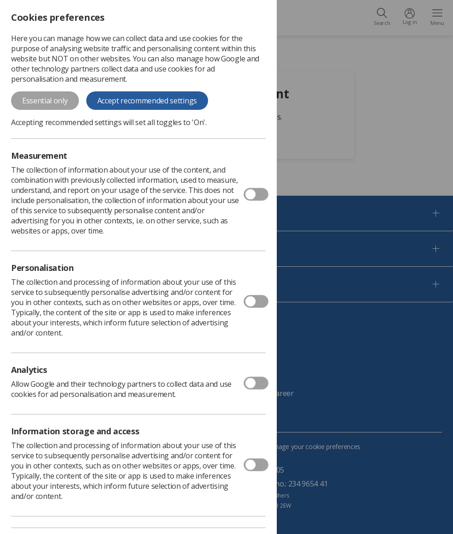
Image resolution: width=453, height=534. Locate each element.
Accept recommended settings (147, 101)
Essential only (45, 101)
